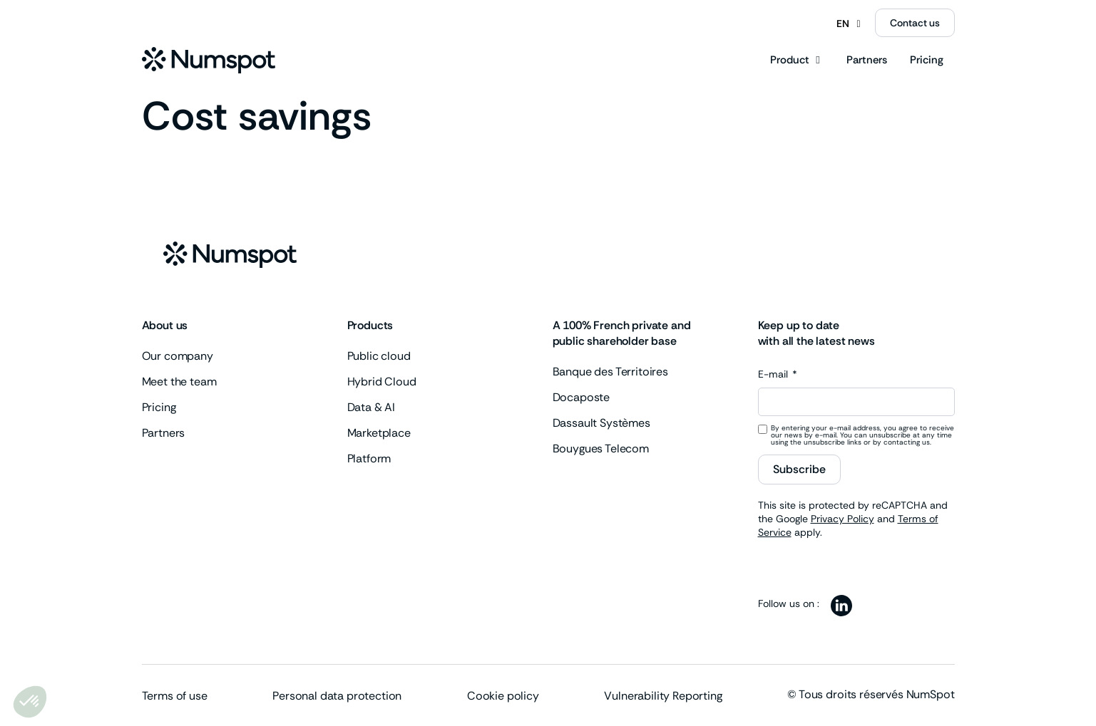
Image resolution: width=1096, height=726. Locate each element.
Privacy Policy (842, 518)
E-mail (774, 374)
